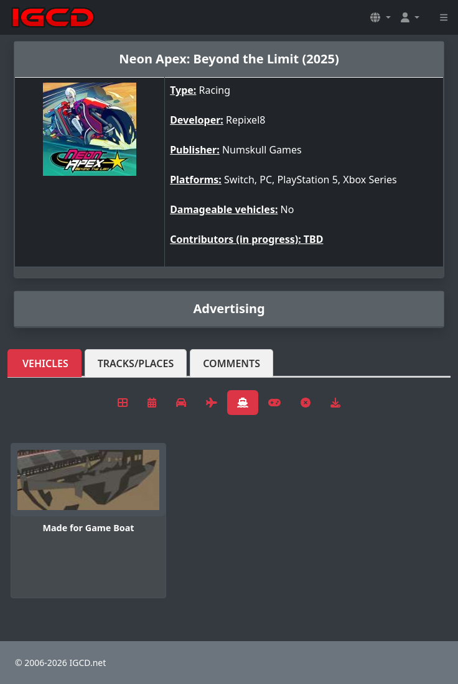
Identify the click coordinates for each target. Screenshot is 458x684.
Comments (231, 363)
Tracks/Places (136, 363)
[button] (380, 17)
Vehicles (45, 363)
